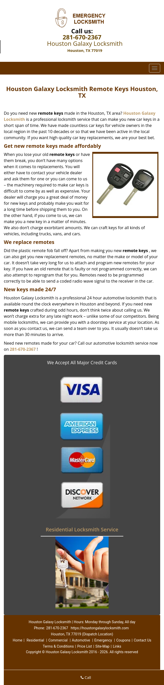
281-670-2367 (82, 37)
